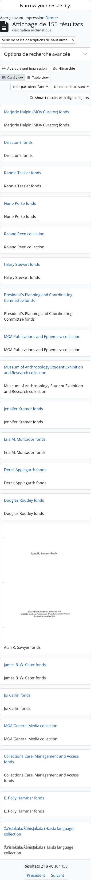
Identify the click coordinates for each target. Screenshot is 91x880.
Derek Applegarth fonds (25, 469)
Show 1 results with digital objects (59, 97)
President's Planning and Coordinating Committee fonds (38, 297)
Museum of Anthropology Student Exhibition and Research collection (43, 369)
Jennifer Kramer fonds (23, 408)
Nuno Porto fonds (20, 203)
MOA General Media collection (30, 725)
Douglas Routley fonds (24, 500)
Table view (38, 77)
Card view (12, 77)
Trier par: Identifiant (28, 86)
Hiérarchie (64, 68)
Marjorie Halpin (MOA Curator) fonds (36, 111)
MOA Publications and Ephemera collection (42, 336)
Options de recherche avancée (37, 54)
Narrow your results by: (45, 5)
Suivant (57, 875)
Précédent (36, 875)
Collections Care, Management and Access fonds (41, 758)
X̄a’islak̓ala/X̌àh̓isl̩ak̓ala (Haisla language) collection (39, 830)
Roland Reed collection (24, 233)
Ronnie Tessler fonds (22, 172)
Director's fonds (18, 142)
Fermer (51, 17)
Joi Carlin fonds (17, 694)
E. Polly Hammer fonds (24, 797)
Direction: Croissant (70, 86)
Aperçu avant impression (24, 68)
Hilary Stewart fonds (22, 264)
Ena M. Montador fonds (25, 439)
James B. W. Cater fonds (25, 664)
